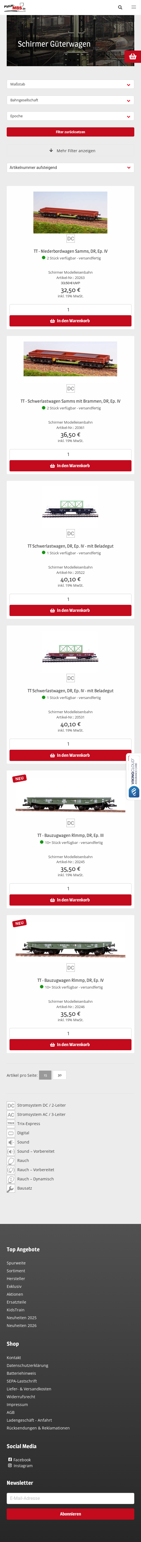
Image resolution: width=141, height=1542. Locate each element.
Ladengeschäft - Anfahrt (29, 1420)
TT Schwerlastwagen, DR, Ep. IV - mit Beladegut (71, 546)
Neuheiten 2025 (22, 1317)
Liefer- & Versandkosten (29, 1388)
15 (45, 1075)
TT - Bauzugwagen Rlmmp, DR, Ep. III (70, 835)
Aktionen (15, 1294)
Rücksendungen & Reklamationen (38, 1428)
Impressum (17, 1404)
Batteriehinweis (21, 1373)
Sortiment (16, 1270)
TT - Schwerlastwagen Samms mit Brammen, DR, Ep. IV (70, 401)
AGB (11, 1412)
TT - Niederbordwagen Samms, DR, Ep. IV (70, 251)
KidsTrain (16, 1309)
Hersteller (16, 1278)
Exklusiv (14, 1286)
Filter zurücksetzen (70, 132)
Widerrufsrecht (21, 1396)
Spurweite (16, 1263)
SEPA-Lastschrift (22, 1381)
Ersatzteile (16, 1302)
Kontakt (14, 1357)
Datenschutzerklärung (27, 1365)
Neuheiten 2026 (22, 1325)
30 (59, 1075)
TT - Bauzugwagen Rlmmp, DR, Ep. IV (70, 980)
